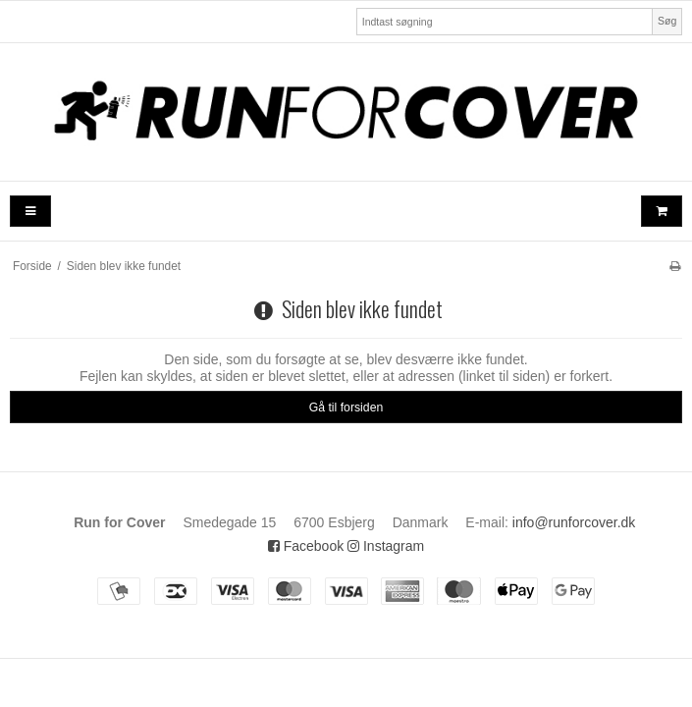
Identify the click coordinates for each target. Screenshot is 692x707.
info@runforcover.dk (574, 522)
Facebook (306, 546)
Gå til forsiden (346, 407)
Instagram (385, 546)
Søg (667, 21)
